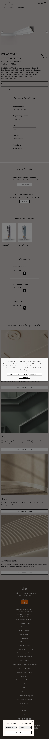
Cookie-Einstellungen (17, 374)
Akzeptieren (35, 374)
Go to (18, 732)
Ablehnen (24, 377)
